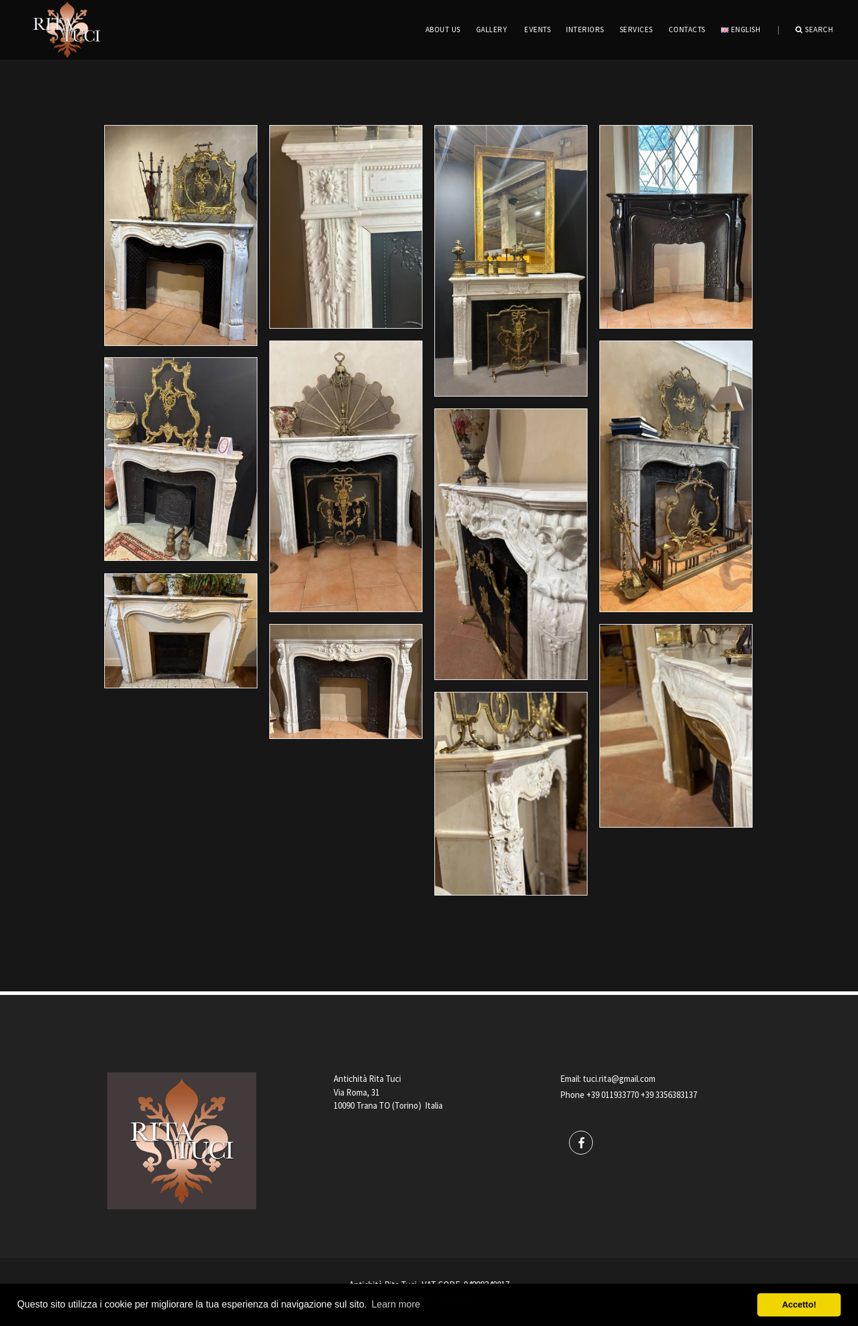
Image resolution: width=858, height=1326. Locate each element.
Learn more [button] (395, 1304)
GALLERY (492, 29)
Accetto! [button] (799, 1304)
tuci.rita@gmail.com (619, 1078)
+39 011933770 (612, 1094)
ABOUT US (443, 29)
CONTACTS (687, 29)
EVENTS (537, 29)
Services (636, 29)
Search (814, 30)
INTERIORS (585, 29)
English (740, 29)
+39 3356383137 (669, 1094)
